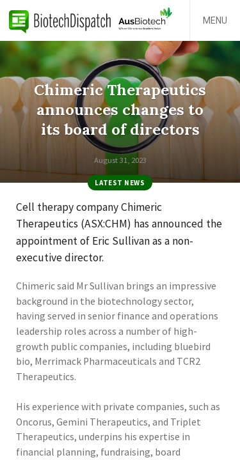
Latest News (120, 182)
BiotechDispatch (60, 20)
